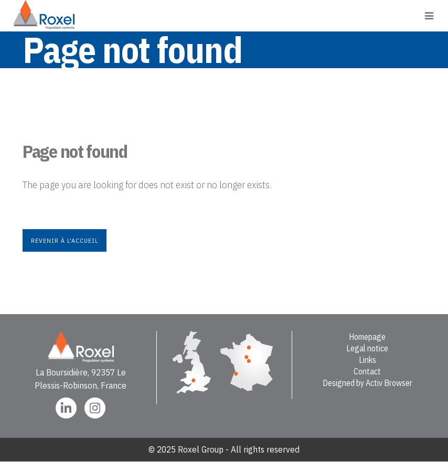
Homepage (367, 336)
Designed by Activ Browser (367, 383)
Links (367, 359)
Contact (367, 371)
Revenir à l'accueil (64, 240)
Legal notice (367, 348)
